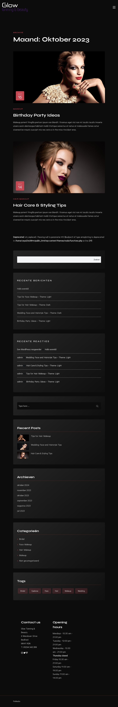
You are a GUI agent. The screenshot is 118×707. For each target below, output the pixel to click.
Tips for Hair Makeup (41, 436)
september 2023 (24, 500)
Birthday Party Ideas (36, 115)
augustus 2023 (24, 505)
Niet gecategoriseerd (29, 560)
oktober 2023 (23, 495)
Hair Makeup (21, 199)
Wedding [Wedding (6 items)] (81, 591)
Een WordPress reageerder (29, 349)
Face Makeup (25, 544)
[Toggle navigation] (114, 7)
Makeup (18, 109)
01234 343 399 (30, 647)
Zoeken (97, 259)
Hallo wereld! (23, 288)
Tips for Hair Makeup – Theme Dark (33, 304)
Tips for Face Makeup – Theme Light (34, 296)
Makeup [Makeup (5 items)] (68, 591)
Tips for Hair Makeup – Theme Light (43, 373)
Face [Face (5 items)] (46, 591)
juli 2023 (21, 510)
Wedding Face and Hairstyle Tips (46, 444)
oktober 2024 (23, 485)
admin (20, 357)
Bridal (21, 539)
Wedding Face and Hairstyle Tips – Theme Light (48, 357)
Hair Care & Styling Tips (39, 205)
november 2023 (24, 490)
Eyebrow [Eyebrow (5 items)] (35, 591)
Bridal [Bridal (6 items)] (22, 591)
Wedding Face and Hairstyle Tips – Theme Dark (39, 312)
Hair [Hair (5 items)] (56, 591)
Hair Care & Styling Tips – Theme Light (44, 365)
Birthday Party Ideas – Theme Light (33, 320)
